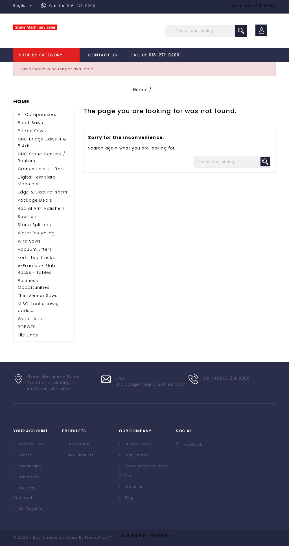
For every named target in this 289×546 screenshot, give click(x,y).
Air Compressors (37, 114)
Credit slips (29, 466)
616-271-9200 (154, 536)
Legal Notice (136, 455)
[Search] (206, 31)
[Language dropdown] (23, 6)
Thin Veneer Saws (38, 295)
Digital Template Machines (37, 180)
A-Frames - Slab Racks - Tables (36, 269)
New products (80, 455)
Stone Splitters (34, 225)
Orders (25, 455)
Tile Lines (28, 335)
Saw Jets (28, 216)
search (241, 31)
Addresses (28, 477)
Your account (30, 431)
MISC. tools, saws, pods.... (38, 307)
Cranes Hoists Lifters (41, 169)
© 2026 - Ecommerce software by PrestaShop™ (62, 537)
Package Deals (35, 200)
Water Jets (30, 319)
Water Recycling (36, 233)
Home (21, 102)
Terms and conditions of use (143, 471)
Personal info (31, 444)
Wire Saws (29, 241)
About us (133, 486)
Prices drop (78, 444)
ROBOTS (27, 327)
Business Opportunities (34, 284)
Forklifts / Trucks (36, 257)
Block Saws (30, 123)
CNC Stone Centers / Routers (41, 157)
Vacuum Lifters (35, 249)
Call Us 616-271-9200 (154, 55)
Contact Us (102, 55)
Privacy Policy (137, 444)
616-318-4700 (260, 5)
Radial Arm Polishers (41, 208)
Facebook (192, 444)
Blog (128, 497)
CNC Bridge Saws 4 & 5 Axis (42, 142)
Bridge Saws (32, 131)
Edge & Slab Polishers (42, 192)
